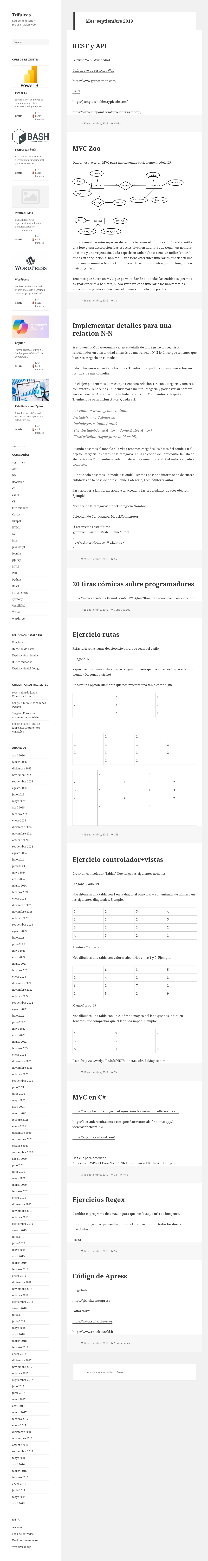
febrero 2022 (20, 1048)
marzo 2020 (19, 1185)
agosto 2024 (19, 853)
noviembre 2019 (22, 1211)
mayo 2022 (19, 1028)
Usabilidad (18, 605)
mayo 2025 (19, 801)
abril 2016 (18, 1464)
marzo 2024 (19, 885)
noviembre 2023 (22, 911)
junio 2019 (18, 1243)
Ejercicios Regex (98, 1199)
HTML (16, 527)
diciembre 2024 (22, 827)
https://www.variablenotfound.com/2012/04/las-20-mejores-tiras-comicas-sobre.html (134, 598)
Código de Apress (99, 1276)
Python (16, 579)
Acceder (17, 1527)
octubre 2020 (20, 1145)
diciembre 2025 (22, 768)
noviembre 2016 (22, 1438)
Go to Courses (19, 446)
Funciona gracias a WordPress (104, 1372)
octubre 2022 (20, 996)
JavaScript (18, 547)
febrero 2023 (20, 970)
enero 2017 (19, 1425)
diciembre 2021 (22, 1061)
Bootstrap (18, 482)
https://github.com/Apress (91, 1300)
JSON (76, 91)
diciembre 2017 (22, 1360)
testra (76, 1240)
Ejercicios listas (21, 696)
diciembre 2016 (22, 1432)
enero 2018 (19, 1354)
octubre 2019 (20, 1217)
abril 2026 (18, 755)
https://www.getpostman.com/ (94, 81)
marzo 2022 (19, 1041)
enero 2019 (19, 1276)
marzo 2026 (19, 762)
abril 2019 (18, 1256)
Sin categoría (20, 592)
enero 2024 (19, 898)
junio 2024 (18, 866)
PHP (15, 573)
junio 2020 (18, 1172)
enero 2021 (19, 1126)
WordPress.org (21, 1547)
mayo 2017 (19, 1399)
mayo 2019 (19, 1250)
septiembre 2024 (22, 846)
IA (13, 534)
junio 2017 (18, 1393)
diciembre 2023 (22, 905)
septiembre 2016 (22, 1451)
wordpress (19, 618)
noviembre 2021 (22, 1067)
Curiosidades (20, 508)
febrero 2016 (20, 1477)
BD (14, 475)
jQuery (16, 560)
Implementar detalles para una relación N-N (122, 329)
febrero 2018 (20, 1347)
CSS (14, 501)
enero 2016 (19, 1484)
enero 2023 (19, 976)
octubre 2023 (20, 918)
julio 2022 (18, 1015)
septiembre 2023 (22, 924)
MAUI (15, 566)
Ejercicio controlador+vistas (117, 859)
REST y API (89, 45)
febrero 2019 (20, 1269)
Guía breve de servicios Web (93, 70)
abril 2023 (18, 957)
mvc (125, 1174)
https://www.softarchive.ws (92, 1321)
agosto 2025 (19, 788)
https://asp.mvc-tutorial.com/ (93, 1137)
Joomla (16, 553)
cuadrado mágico (131, 1016)
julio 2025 (18, 794)
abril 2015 (18, 1503)
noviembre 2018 (22, 1289)
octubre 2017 (20, 1373)
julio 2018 (18, 1315)
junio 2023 (18, 944)
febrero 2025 (20, 814)
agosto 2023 (19, 931)
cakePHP (17, 495)
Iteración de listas (23, 649)
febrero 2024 (20, 892)
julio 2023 (18, 937)
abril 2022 (18, 1035)
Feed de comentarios (25, 1540)
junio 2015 (18, 1490)
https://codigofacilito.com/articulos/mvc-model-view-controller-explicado (125, 1111)
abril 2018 (18, 1334)
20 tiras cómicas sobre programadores (133, 584)
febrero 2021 (20, 1119)
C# (13, 488)
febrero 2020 (20, 1191)
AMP (15, 469)
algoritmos (19, 462)
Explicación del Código (26, 668)
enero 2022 (19, 1054)
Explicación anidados (25, 655)
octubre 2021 (20, 1074)
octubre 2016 (20, 1445)
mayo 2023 (19, 950)
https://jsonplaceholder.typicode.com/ (100, 102)
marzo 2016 (19, 1471)
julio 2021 (18, 1087)
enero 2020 (19, 1198)
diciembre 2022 (22, 983)
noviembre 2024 (22, 833)
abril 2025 (18, 807)
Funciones (18, 642)
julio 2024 (18, 859)
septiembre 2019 (22, 1224)
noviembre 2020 (22, 1139)
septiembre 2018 (22, 1302)
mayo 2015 (19, 1497)
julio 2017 (18, 1386)
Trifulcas (21, 15)
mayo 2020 (19, 1178)
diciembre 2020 (22, 1132)
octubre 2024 (20, 840)
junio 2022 (18, 1022)
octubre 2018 (20, 1295)
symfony (17, 599)
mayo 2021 (19, 1100)
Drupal (16, 521)
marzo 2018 (19, 1341)
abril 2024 (18, 879)
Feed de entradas (22, 1534)
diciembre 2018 (22, 1282)
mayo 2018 (19, 1328)
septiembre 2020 (22, 1152)
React (15, 586)
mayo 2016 (19, 1458)
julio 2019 (18, 1237)
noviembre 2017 (22, 1367)
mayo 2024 (19, 872)
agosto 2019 (19, 1230)
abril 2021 (18, 1106)
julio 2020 (18, 1165)
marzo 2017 (19, 1412)
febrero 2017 (20, 1419)
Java (15, 540)
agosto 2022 (19, 1009)
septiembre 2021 (22, 1080)
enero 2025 (19, 820)
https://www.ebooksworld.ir (92, 1332)
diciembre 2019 (22, 1204)
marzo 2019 (19, 1263)
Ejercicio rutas (95, 634)
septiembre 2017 (22, 1380)
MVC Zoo (86, 148)
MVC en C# (89, 1097)
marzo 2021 (19, 1113)
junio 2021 (18, 1093)
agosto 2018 (19, 1308)
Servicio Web (82, 60)
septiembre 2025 (22, 781)
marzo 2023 (19, 963)
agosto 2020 (19, 1159)
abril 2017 (18, 1406)
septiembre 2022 (22, 1002)
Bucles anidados (22, 662)
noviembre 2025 (22, 775)
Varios (16, 612)
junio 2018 (18, 1321)
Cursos (16, 514)
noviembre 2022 (22, 989)
